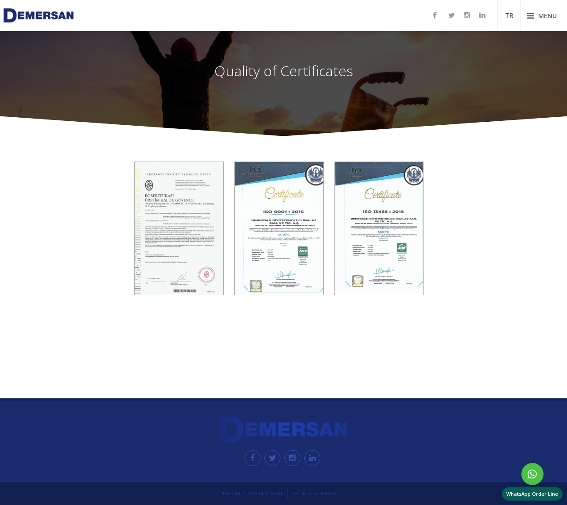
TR (509, 15)
